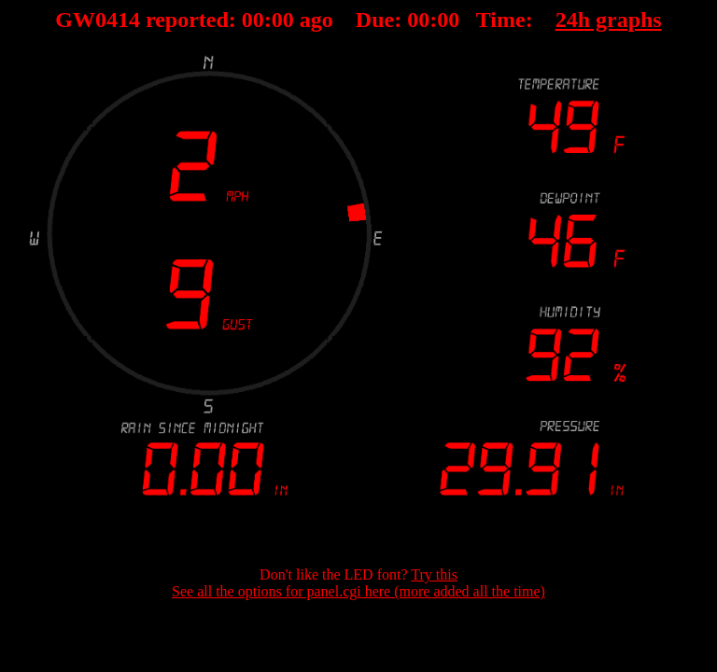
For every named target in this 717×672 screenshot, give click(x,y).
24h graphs (608, 19)
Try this (434, 574)
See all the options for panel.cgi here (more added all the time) (358, 591)
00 (253, 19)
